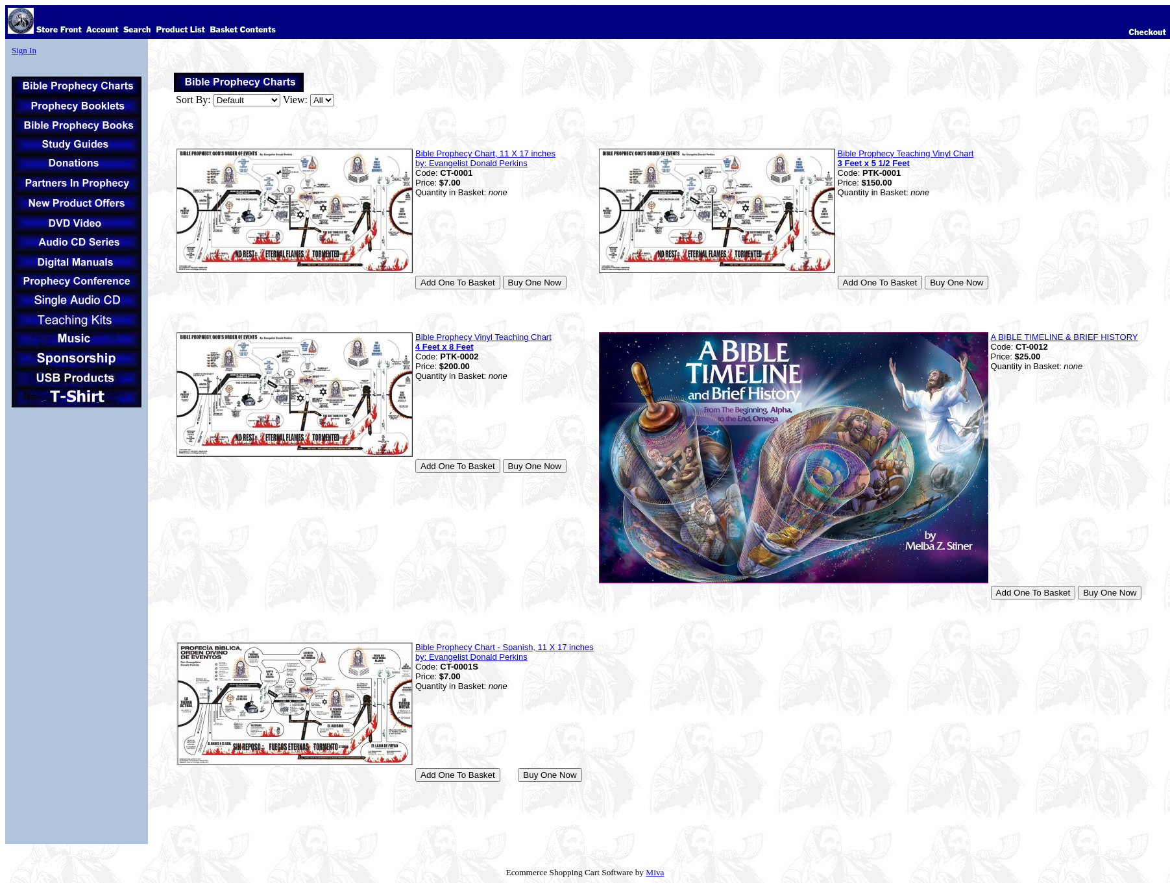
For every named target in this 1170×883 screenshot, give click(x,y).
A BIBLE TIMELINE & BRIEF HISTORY (1064, 337)
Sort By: (193, 99)
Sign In (24, 50)
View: (295, 99)
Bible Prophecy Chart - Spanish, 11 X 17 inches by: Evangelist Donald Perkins (504, 652)
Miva (655, 872)
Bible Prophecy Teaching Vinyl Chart (906, 158)
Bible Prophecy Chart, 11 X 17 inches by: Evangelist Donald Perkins (485, 158)
